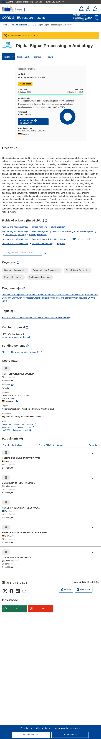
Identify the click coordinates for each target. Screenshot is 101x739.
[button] (88, 8)
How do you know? (54, 2)
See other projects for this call (16, 337)
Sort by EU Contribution (50, 445)
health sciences (39, 239)
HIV (88, 239)
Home (4, 25)
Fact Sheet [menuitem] (8, 57)
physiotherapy (58, 227)
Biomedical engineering (15, 270)
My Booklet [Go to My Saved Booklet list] (83, 589)
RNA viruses (77, 239)
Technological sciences (39, 277)
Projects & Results (19, 25)
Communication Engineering (46, 270)
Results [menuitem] (50, 57)
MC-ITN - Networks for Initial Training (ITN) (22, 352)
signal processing (38, 234)
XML (16, 609)
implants (61, 243)
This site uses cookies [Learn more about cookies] (31, 728)
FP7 (32, 25)
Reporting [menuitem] (37, 57)
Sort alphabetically (11, 445)
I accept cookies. (31, 735)
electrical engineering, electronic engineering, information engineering (64, 231)
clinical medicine (39, 227)
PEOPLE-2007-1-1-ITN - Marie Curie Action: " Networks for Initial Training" (36, 317)
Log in (81, 8)
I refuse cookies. (70, 735)
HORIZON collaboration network (16, 430)
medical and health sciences (15, 227)
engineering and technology (15, 231)
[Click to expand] (92, 453)
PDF (43, 609)
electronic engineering (15, 234)
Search (95, 8)
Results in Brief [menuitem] (22, 57)
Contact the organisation (13, 424)
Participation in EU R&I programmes (18, 427)
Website (31, 424)
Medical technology (13, 277)
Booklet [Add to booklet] (66, 589)
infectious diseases (59, 239)
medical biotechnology (42, 243)
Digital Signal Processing (77, 270)
